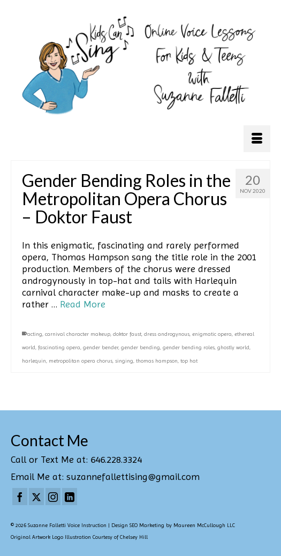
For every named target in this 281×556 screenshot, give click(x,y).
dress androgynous (166, 334)
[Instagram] (52, 496)
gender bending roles (189, 347)
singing (124, 361)
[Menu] (257, 138)
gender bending (140, 347)
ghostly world (233, 347)
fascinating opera (59, 347)
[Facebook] (19, 496)
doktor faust (127, 334)
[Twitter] (36, 496)
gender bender (100, 347)
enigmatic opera (212, 334)
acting (34, 334)
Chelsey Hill (134, 537)
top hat (189, 361)
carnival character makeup (77, 334)
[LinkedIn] (69, 496)
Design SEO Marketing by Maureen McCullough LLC (173, 525)
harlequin (34, 361)
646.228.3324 (116, 459)
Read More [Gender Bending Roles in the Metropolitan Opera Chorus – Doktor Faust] (82, 304)
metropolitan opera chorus (80, 361)
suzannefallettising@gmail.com (133, 476)
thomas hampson (157, 361)
